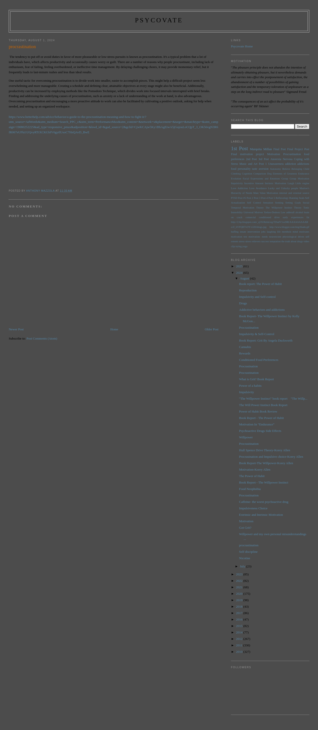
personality (244, 169)
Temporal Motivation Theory (247, 207)
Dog (269, 173)
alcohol (299, 212)
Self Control (254, 202)
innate (243, 231)
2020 (239, 593)
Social (306, 202)
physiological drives (293, 236)
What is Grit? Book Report (256, 379)
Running (293, 198)
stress (241, 241)
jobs (263, 231)
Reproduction (248, 290)
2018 (239, 606)
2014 (239, 632)
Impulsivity (237, 183)
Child (306, 169)
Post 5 (272, 198)
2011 (239, 645)
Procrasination (248, 366)
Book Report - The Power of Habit (261, 418)
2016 (239, 619)
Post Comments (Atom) (42, 338)
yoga (244, 246)
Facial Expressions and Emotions (261, 178)
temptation (275, 241)
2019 (239, 600)
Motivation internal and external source (288, 193)
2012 (239, 639)
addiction (290, 164)
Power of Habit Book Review (258, 411)
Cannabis (245, 347)
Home (114, 329)
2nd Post (251, 159)
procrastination (248, 545)
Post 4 (264, 198)
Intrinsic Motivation (275, 183)
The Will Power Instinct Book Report (263, 405)
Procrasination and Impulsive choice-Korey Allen (271, 456)
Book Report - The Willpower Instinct (263, 482)
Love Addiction (239, 188)
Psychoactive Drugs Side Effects (260, 431)
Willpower (246, 437)
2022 (239, 581)
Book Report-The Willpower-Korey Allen (266, 463)
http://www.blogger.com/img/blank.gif (289, 227)
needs (265, 236)
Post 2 (250, 198)
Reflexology (282, 198)
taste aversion (260, 169)
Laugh (290, 183)
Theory (297, 207)
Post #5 (242, 198)
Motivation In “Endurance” (256, 424)
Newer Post (16, 329)
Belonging (296, 169)
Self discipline (248, 552)
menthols (286, 231)
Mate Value (259, 193)
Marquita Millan (261, 149)
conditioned (265, 217)
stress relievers (253, 241)
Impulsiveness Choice (253, 508)
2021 (239, 587)
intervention (253, 231)
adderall (290, 212)
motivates (304, 231)
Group (284, 178)
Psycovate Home (242, 46)
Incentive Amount (253, 183)
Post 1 (263, 164)
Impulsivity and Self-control (257, 297)
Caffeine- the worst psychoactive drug (263, 502)
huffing (234, 231)
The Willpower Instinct (279, 207)
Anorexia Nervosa (281, 159)
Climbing (236, 173)
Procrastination (292, 154)
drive (276, 217)
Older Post (211, 329)
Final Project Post (298, 149)
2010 (239, 652)
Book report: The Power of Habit (260, 284)
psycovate (159, 20)
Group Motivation (299, 178)
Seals (301, 198)
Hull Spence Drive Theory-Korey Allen (264, 450)
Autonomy (275, 169)
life (278, 231)
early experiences (293, 217)
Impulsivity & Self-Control (256, 334)
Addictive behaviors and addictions (262, 310)
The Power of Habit (252, 476)
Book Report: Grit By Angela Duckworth (265, 340)
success (265, 241)
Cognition (247, 173)
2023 (239, 574)
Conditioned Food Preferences (258, 360)
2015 (239, 626)
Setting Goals (293, 202)
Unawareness (275, 164)
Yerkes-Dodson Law (274, 212)
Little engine (302, 183)
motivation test (239, 236)
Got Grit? (245, 527)
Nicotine (244, 558)
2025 (239, 266)
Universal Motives (253, 212)
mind (295, 231)
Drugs (243, 303)
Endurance (303, 173)
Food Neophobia (250, 489)
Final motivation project (247, 154)
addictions (303, 164)
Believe (286, 169)
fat (308, 217)
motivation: (254, 236)
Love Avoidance (258, 188)
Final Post (279, 149)
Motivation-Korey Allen (254, 469)
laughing (271, 231)
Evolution (236, 178)
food (233, 169)
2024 (239, 273)
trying (239, 246)
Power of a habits (250, 385)
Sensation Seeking (273, 202)
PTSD (234, 198)
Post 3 (257, 198)
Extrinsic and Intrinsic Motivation (261, 515)
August (245, 278)
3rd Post (263, 159)
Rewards (244, 353)
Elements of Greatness (285, 173)
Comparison (259, 173)
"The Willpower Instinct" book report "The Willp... (273, 398)
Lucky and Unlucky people (283, 188)
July (243, 566)
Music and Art (248, 164)
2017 (239, 613)
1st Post (239, 148)
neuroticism (275, 236)
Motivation (273, 154)
